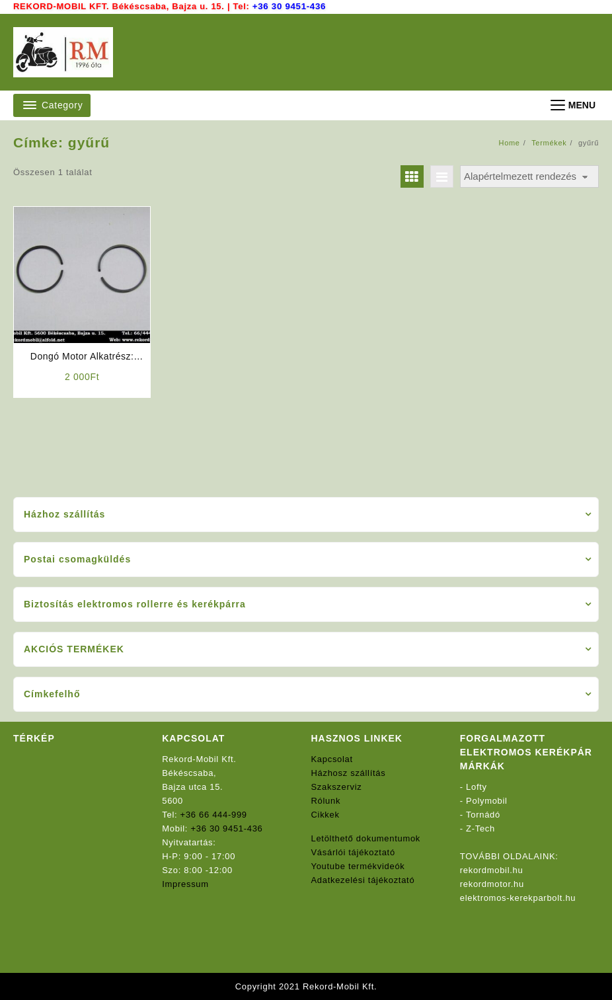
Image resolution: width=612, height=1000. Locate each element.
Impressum (185, 884)
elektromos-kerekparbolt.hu (518, 898)
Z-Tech (480, 828)
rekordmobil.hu (491, 870)
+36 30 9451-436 (288, 6)
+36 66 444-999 (213, 815)
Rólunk (326, 801)
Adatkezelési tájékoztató (363, 880)
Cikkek (325, 815)
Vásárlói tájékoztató (353, 852)
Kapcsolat (332, 759)
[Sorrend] (529, 176)
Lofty (476, 787)
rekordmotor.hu (492, 884)
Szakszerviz (336, 787)
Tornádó (483, 815)
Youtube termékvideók (358, 866)
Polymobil (487, 801)
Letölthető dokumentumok (366, 838)
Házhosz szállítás (348, 773)
